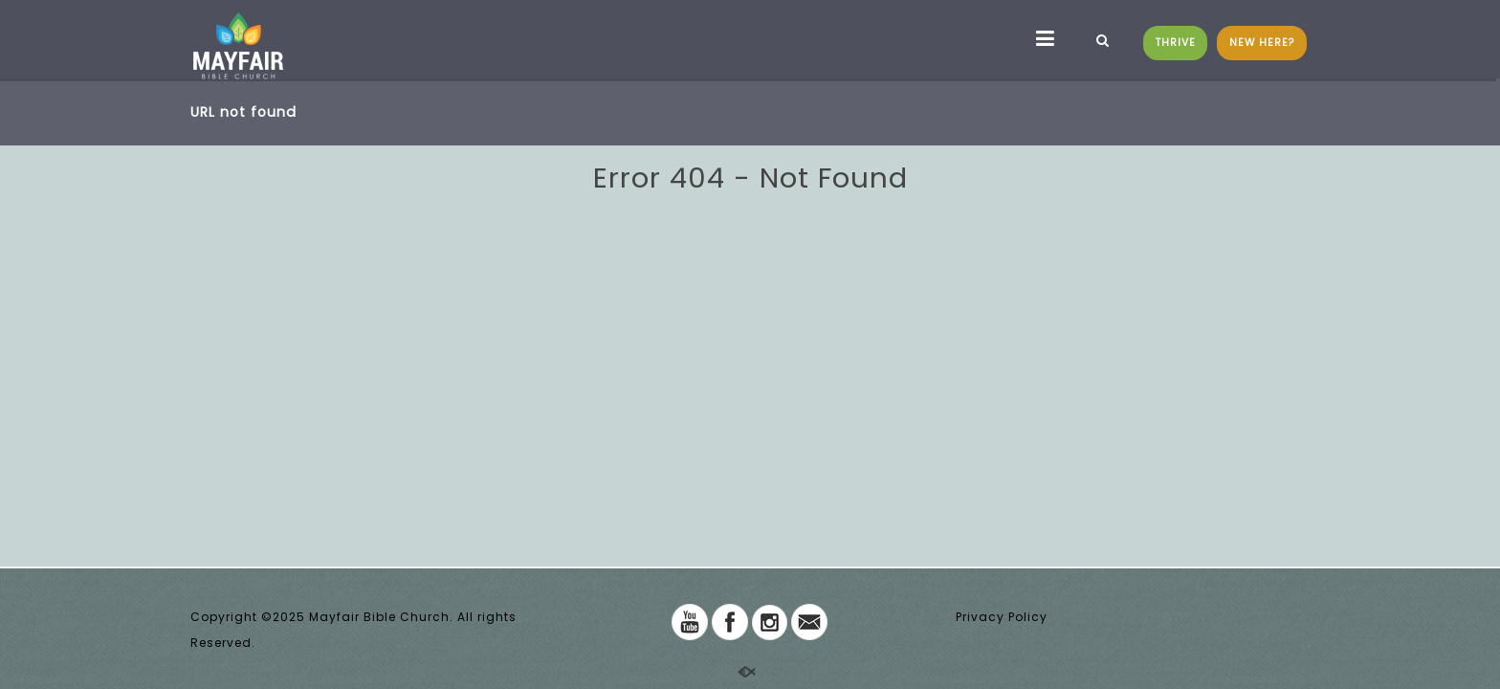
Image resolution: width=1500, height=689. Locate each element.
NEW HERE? (1261, 42)
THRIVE (1176, 42)
